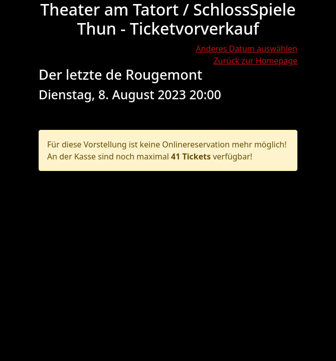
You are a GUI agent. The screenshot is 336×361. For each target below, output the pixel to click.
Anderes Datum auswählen (246, 48)
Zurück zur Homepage (255, 60)
